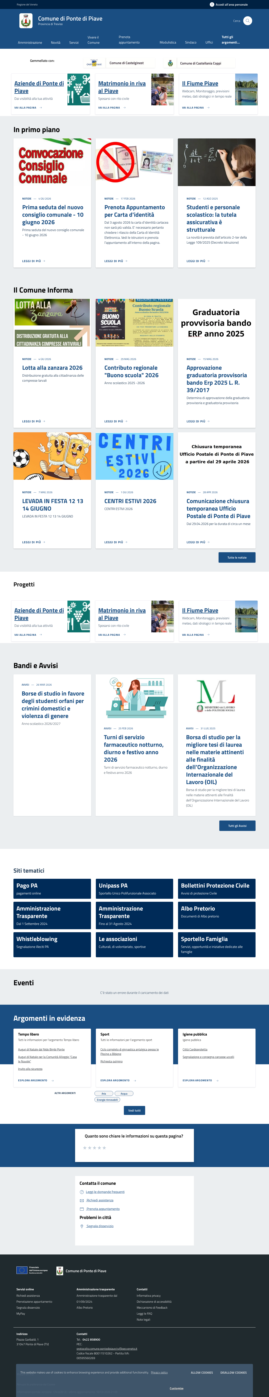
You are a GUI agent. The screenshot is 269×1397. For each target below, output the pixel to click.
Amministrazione (30, 42)
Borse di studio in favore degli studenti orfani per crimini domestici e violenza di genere (53, 704)
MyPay (20, 1313)
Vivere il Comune (94, 40)
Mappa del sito (25, 1374)
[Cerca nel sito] (247, 20)
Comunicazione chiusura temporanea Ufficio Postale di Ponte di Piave (218, 508)
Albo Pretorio (85, 1307)
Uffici (209, 42)
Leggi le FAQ (144, 1313)
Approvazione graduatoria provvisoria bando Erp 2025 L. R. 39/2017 (217, 378)
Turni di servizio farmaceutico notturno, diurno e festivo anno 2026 (134, 748)
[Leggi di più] (33, 261)
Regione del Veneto (27, 4)
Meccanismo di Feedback (152, 1307)
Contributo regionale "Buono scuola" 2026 (131, 371)
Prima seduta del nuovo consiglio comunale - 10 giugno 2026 (53, 214)
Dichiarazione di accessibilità (154, 1301)
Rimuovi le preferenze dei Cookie (36, 1384)
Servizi (74, 42)
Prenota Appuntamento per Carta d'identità (134, 211)
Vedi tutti (134, 1110)
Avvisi (26, 685)
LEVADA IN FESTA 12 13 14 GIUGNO (52, 504)
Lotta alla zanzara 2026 (52, 367)
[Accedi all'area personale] (230, 4)
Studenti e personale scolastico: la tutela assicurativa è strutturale (213, 218)
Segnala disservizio (28, 1307)
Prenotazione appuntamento (34, 1301)
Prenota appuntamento (129, 39)
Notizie (27, 198)
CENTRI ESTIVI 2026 (130, 500)
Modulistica (168, 42)
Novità (55, 42)
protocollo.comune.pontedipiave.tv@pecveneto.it (107, 1348)
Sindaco (191, 42)
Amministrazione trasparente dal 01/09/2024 (97, 1298)
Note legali (143, 1319)
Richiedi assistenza (28, 1295)
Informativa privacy (149, 1295)
